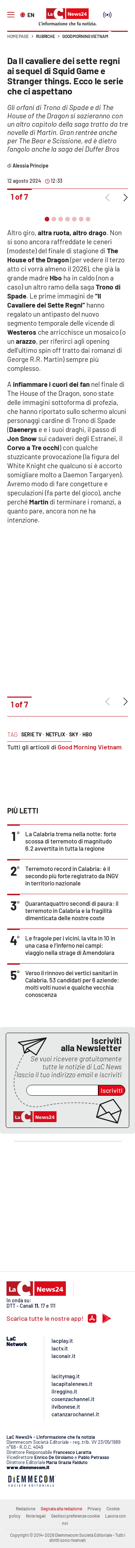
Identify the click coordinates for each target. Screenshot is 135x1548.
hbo (87, 734)
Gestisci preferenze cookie (75, 1515)
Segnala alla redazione (61, 1508)
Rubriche (45, 36)
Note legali (36, 1515)
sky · (75, 734)
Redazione (25, 1508)
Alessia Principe (31, 165)
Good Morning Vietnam (85, 36)
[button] (119, 39)
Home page (18, 36)
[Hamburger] (10, 14)
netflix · (56, 734)
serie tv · (32, 734)
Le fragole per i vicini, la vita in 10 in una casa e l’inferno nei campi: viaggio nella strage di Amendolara (70, 945)
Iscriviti (112, 1090)
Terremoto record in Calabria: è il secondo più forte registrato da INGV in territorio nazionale (71, 876)
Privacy (94, 1508)
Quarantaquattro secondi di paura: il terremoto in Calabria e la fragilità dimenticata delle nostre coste (71, 910)
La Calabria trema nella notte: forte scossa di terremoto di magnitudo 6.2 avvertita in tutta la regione (70, 841)
